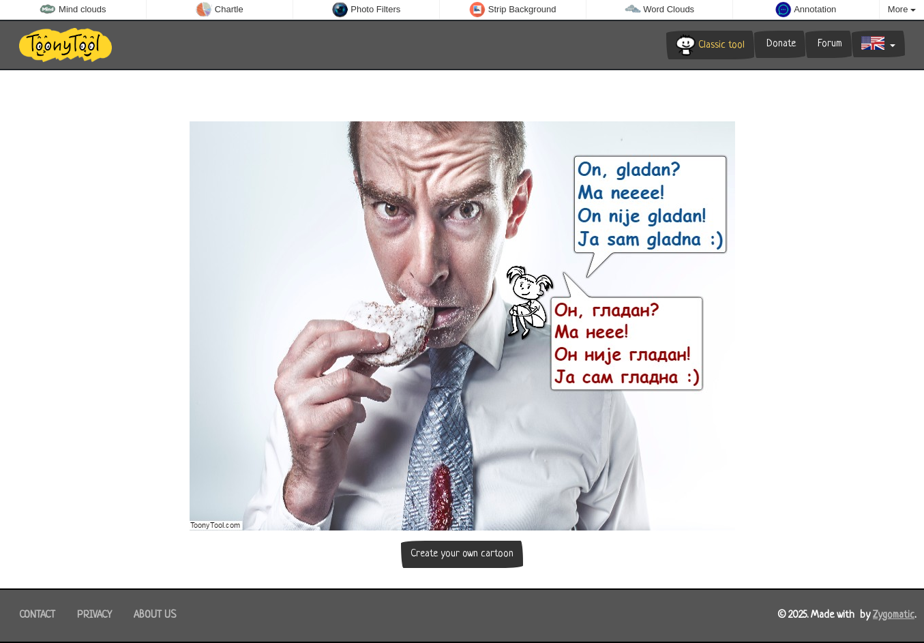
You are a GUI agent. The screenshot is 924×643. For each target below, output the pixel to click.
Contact (37, 615)
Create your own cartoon (462, 554)
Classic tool (710, 45)
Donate (780, 44)
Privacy (94, 615)
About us (155, 615)
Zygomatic (893, 615)
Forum (828, 44)
